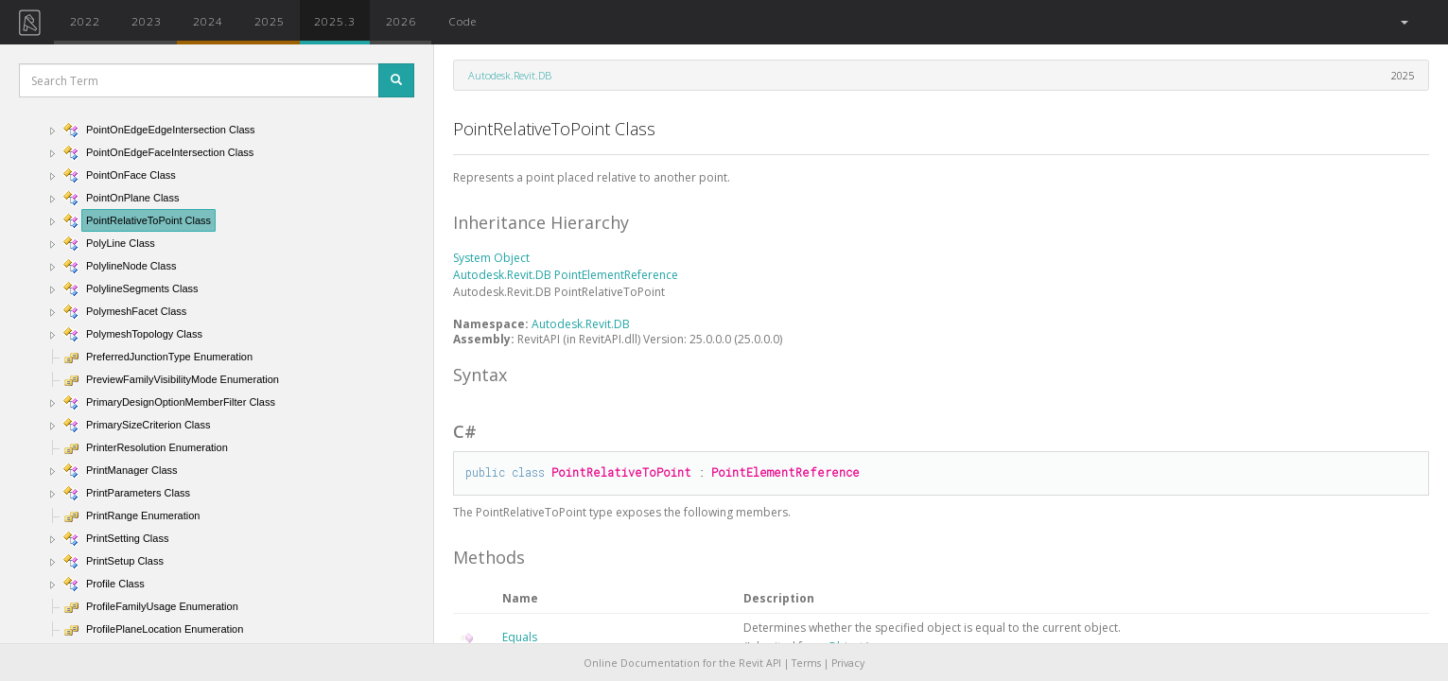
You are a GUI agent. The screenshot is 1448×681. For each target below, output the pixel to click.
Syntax (480, 374)
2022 (85, 20)
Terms (806, 663)
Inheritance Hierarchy (541, 222)
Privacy (847, 663)
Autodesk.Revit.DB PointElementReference (565, 275)
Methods (489, 557)
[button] (1403, 22)
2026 (401, 20)
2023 (146, 20)
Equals (519, 637)
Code (462, 20)
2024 (208, 20)
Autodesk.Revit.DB (509, 75)
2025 (269, 20)
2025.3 (335, 20)
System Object (491, 258)
